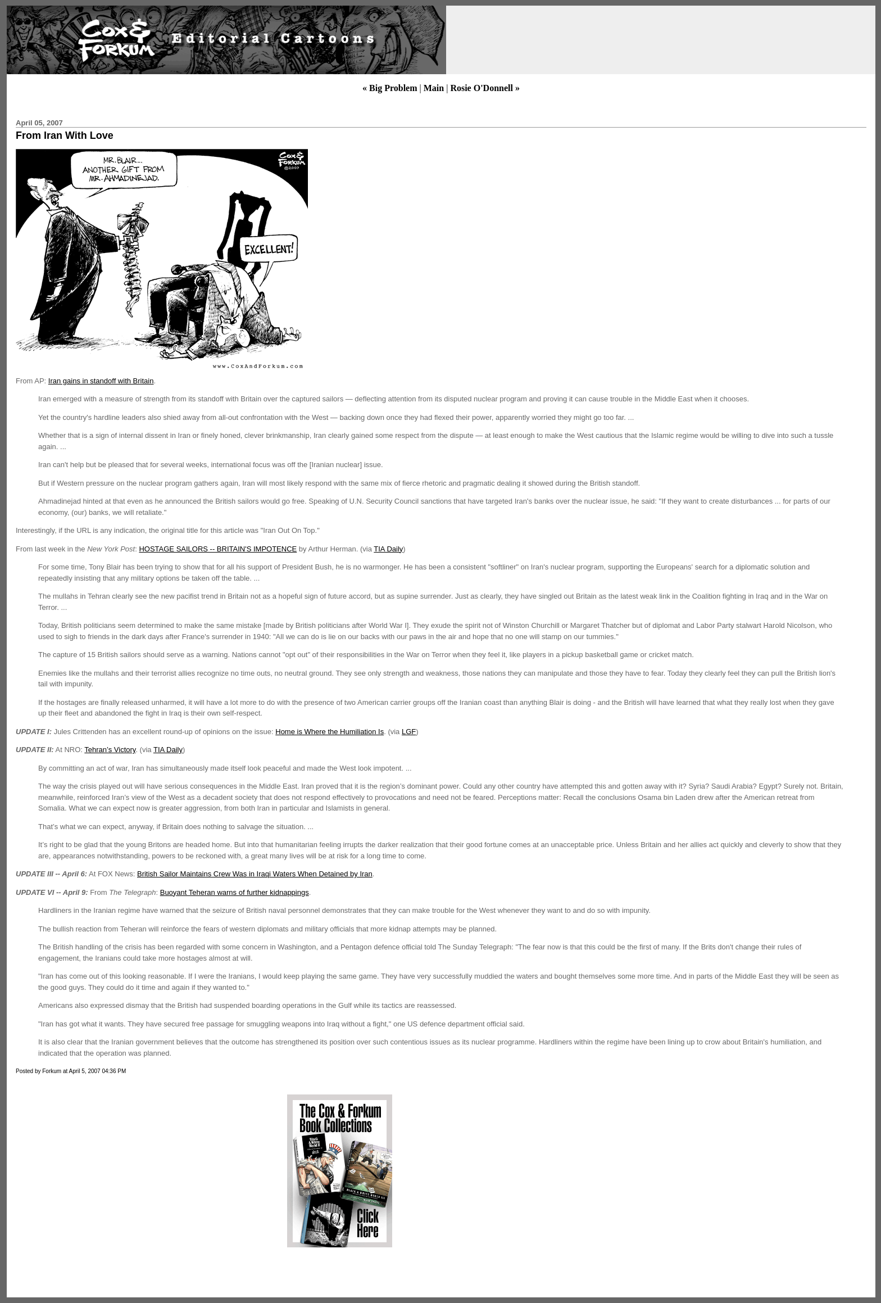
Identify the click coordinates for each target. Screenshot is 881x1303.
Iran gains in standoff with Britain (101, 381)
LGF (409, 731)
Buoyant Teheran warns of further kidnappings (234, 892)
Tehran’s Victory (109, 749)
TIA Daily (388, 549)
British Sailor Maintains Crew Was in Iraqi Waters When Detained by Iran (255, 874)
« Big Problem (389, 88)
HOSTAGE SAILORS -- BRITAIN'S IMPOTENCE (218, 549)
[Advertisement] (108, 1171)
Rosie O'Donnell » (485, 88)
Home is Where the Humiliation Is (329, 731)
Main (434, 88)
